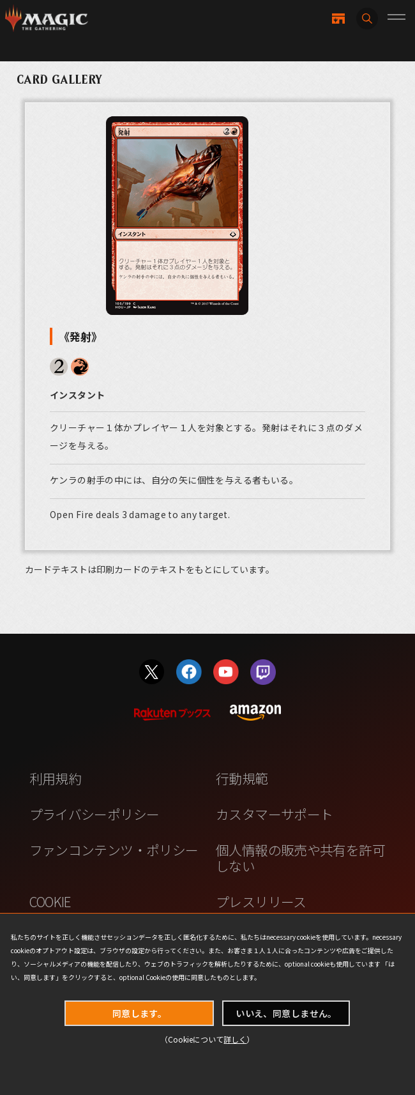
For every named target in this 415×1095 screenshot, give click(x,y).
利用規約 (55, 778)
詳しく (234, 1039)
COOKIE (50, 901)
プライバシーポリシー (94, 813)
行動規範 (242, 778)
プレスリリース (261, 901)
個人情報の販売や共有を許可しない (300, 857)
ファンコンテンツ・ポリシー (114, 849)
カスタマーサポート (274, 813)
